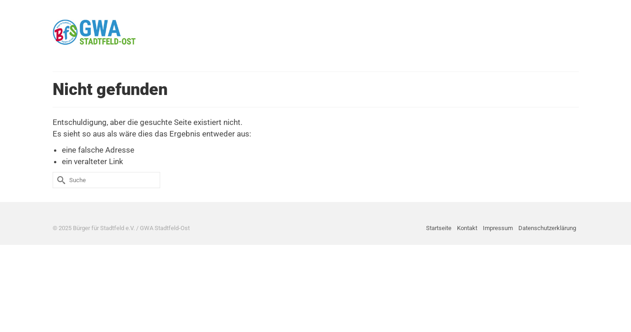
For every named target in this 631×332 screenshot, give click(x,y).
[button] (565, 32)
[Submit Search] (59, 180)
